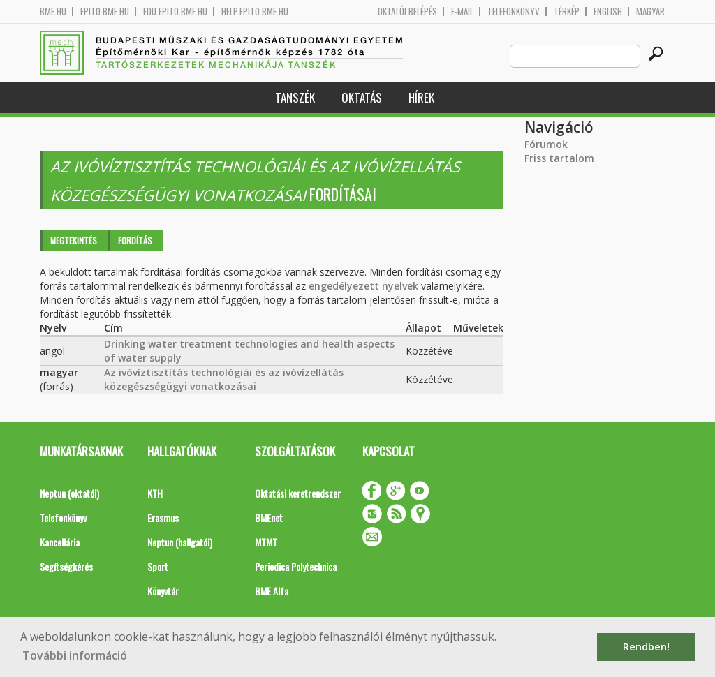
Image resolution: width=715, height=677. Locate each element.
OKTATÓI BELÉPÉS (407, 11)
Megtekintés (73, 240)
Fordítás (135, 240)
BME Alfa (271, 590)
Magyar (650, 11)
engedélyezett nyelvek (363, 285)
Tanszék (295, 97)
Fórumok (546, 144)
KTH (155, 493)
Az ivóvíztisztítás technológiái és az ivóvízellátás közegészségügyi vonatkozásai (224, 379)
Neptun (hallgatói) (179, 542)
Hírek (421, 97)
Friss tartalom (559, 158)
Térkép (567, 11)
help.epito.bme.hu (254, 11)
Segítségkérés (66, 566)
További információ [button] (74, 655)
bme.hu (53, 11)
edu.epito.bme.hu (175, 11)
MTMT (266, 542)
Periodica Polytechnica (296, 566)
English (608, 11)
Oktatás (361, 97)
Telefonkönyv (513, 11)
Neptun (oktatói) (69, 493)
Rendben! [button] (646, 646)
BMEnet (269, 517)
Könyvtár (163, 590)
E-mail (462, 11)
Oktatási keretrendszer (298, 493)
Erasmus (163, 517)
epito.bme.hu (104, 11)
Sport (157, 566)
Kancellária (60, 542)
